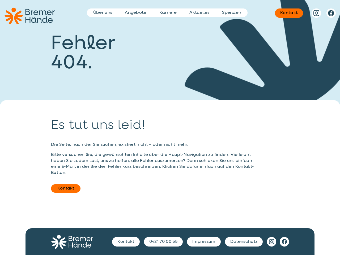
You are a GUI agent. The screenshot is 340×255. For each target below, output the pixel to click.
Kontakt (65, 188)
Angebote (136, 13)
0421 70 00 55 (163, 242)
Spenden (231, 13)
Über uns (102, 13)
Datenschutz (244, 242)
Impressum (203, 242)
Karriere (168, 13)
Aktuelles (199, 13)
